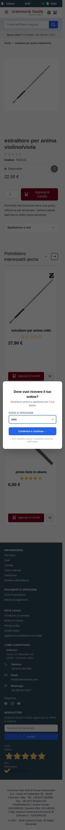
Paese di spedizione (21, 413)
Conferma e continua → (32, 431)
